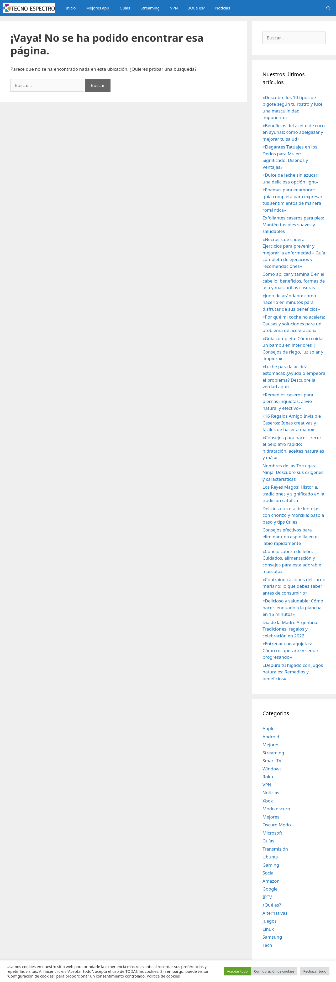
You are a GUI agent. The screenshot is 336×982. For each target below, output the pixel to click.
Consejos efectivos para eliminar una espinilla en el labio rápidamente (290, 536)
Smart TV (271, 761)
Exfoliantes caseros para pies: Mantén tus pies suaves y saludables (293, 224)
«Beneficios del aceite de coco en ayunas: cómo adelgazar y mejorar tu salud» (293, 132)
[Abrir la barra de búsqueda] (328, 8)
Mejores (270, 744)
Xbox (267, 801)
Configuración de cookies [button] (274, 971)
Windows (272, 769)
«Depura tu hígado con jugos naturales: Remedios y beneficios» (292, 672)
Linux (268, 929)
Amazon (271, 881)
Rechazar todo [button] (314, 971)
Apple (268, 728)
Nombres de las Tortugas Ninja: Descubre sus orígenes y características (292, 472)
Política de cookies (163, 976)
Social (268, 873)
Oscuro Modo (276, 825)
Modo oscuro (276, 809)
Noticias (222, 8)
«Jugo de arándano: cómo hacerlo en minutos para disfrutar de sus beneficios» (291, 302)
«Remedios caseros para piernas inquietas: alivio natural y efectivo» (287, 401)
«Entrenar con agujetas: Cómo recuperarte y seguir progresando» (290, 650)
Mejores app (97, 8)
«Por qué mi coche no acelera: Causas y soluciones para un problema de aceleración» (293, 323)
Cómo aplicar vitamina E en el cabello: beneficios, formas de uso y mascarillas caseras (293, 280)
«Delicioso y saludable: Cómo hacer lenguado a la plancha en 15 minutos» (292, 607)
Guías (125, 8)
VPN (174, 8)
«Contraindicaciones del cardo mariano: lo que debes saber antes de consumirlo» (293, 586)
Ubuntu (270, 857)
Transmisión (275, 849)
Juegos (269, 921)
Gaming (270, 865)
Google (269, 889)
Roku (267, 777)
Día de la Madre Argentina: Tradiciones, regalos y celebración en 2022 (290, 629)
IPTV (267, 897)
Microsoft (272, 833)
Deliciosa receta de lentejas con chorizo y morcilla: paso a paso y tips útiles (293, 515)
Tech (267, 945)
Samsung (272, 937)
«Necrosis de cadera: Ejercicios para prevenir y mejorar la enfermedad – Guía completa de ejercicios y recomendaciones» (293, 252)
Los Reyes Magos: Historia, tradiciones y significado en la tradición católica (293, 493)
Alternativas (274, 913)
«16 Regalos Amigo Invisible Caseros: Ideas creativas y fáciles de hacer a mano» (291, 422)
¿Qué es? (196, 8)
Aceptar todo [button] (237, 971)
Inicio (71, 8)
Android (270, 737)
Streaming (150, 8)
